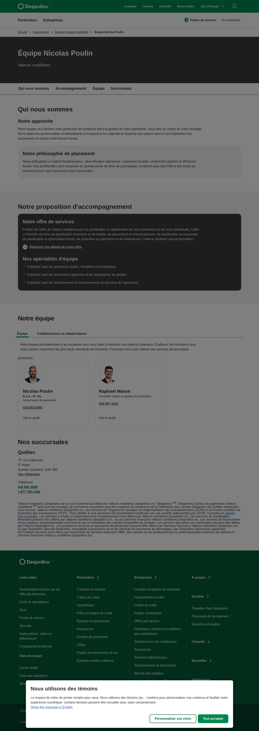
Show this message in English (52, 707)
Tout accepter (213, 718)
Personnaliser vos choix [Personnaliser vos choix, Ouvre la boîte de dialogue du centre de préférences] (173, 718)
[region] (129, 704)
